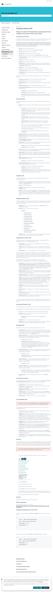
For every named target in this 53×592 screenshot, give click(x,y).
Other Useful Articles (15, 22)
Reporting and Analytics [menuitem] (6, 32)
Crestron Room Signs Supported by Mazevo (23, 571)
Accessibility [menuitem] (5, 53)
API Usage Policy (19, 568)
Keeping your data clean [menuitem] (6, 45)
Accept (37, 587)
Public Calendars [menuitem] (5, 40)
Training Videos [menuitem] (4, 56)
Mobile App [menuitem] (4, 42)
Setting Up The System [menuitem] (6, 27)
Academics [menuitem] (4, 47)
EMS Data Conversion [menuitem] (6, 49)
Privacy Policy (41, 581)
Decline (45, 587)
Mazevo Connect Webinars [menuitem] (6, 58)
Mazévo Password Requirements (21, 574)
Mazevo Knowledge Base (5, 22)
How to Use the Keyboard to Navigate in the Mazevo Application (26, 576)
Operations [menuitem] (4, 34)
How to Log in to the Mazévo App (21, 566)
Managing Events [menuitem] (5, 29)
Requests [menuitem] (3, 38)
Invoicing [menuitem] (3, 36)
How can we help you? (9, 13)
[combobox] (25, 16)
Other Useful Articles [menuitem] (5, 51)
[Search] (51, 16)
